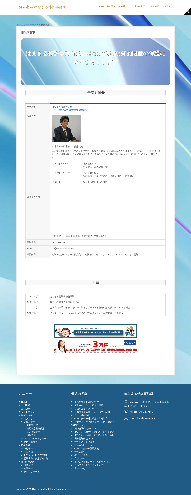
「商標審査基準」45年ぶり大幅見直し (93, 412)
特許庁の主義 (81, 455)
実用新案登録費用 (35, 428)
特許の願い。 (81, 451)
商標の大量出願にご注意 (86, 402)
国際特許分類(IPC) (83, 438)
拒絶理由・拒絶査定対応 (36, 455)
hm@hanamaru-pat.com (148, 418)
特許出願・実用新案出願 (36, 458)
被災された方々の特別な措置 (88, 405)
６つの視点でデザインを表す (88, 465)
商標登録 (28, 448)
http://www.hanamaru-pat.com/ (72, 110)
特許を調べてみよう (84, 442)
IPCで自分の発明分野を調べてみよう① (94, 435)
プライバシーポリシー (35, 438)
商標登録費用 (33, 425)
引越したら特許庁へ (84, 408)
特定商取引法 (30, 442)
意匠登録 (28, 451)
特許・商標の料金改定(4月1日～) (90, 418)
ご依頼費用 (153, 6)
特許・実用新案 (32, 471)
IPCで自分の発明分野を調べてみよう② (94, 432)
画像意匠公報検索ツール (86, 428)
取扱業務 (111, 6)
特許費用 (31, 435)
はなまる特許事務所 (26, 24)
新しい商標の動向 (83, 415)
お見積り (25, 408)
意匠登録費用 (33, 432)
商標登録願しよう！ (84, 445)
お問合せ (166, 6)
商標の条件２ (81, 458)
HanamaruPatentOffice (43, 489)
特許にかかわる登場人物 (86, 448)
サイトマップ (28, 412)
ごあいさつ (29, 418)
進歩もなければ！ (83, 468)
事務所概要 (140, 6)
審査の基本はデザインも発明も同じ (92, 461)
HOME (101, 6)
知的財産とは (125, 6)
